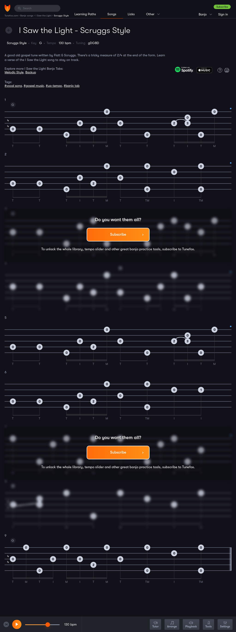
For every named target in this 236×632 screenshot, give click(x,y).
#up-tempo (54, 85)
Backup (30, 72)
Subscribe (222, 6)
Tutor (155, 624)
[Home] (7, 8)
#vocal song (13, 85)
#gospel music (34, 85)
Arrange (172, 624)
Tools (208, 624)
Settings (225, 624)
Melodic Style (14, 72)
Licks (131, 14)
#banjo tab (72, 85)
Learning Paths (85, 14)
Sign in (223, 14)
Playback (191, 624)
